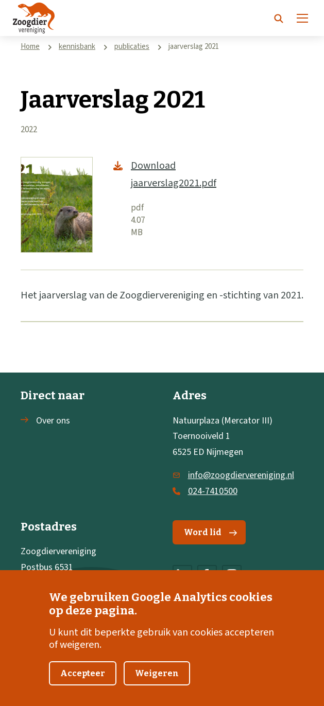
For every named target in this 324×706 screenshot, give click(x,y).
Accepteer (82, 675)
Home (30, 46)
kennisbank (77, 46)
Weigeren (157, 675)
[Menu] (302, 18)
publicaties (131, 46)
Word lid (210, 532)
